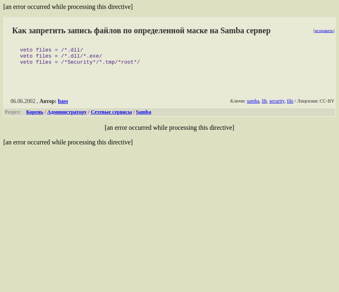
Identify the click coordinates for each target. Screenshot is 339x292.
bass (63, 105)
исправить (324, 30)
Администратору (67, 115)
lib (264, 104)
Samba (143, 115)
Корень (34, 115)
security (276, 104)
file (290, 104)
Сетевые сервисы (111, 115)
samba (253, 104)
